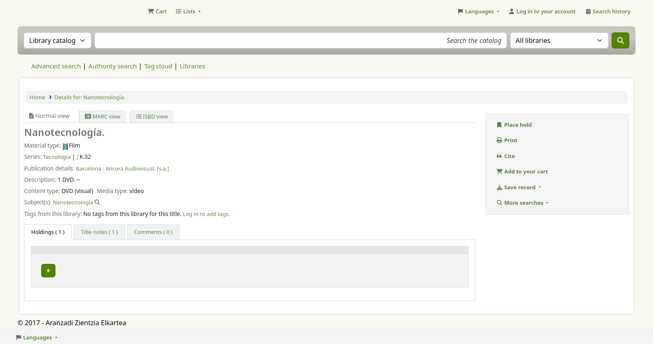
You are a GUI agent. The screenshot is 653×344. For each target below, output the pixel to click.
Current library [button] (151, 253)
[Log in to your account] (542, 11)
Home (37, 97)
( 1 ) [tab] (48, 232)
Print (507, 140)
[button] (157, 11)
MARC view (102, 116)
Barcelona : (90, 168)
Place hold (514, 124)
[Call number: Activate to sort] (323, 253)
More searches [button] (520, 202)
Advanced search (56, 66)
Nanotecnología (73, 202)
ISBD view (152, 116)
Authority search (112, 66)
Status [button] (420, 253)
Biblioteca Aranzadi (157, 268)
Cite (505, 156)
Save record (516, 187)
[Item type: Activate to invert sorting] (79, 253)
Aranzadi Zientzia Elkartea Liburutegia (40, 11)
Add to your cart (522, 171)
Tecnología (57, 157)
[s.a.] (163, 168)
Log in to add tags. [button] (206, 214)
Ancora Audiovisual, (130, 168)
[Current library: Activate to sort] (182, 253)
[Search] (620, 40)
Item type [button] (48, 253)
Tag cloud (158, 66)
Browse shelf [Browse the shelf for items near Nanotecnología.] (311, 268)
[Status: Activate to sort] (438, 253)
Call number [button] (258, 253)
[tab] (99, 232)
